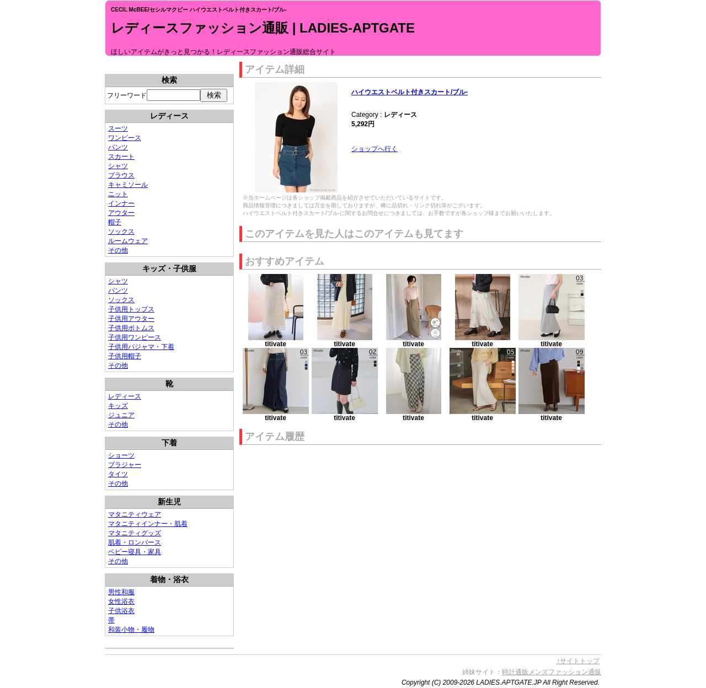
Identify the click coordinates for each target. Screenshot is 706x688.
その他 (118, 250)
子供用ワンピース (134, 337)
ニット (118, 194)
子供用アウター (131, 318)
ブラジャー (124, 465)
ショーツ (121, 455)
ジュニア (121, 415)
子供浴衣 (121, 611)
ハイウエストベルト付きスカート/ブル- (409, 92)
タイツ (118, 474)
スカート (121, 156)
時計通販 (515, 672)
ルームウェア (128, 241)
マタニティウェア (134, 514)
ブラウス (121, 175)
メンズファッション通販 (564, 672)
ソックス (121, 231)
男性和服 (121, 592)
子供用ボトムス (131, 328)
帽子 (114, 222)
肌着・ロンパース (134, 542)
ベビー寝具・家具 (134, 552)
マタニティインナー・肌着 (148, 524)
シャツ (118, 166)
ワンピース (124, 138)
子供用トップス (131, 309)
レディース (124, 396)
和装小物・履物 (131, 629)
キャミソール (128, 185)
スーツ (118, 128)
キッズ (118, 406)
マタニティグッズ (134, 533)
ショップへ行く (374, 149)
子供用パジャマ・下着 (141, 347)
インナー (121, 203)
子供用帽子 (124, 356)
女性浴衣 (121, 601)
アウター (121, 213)
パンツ (118, 147)
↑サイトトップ (578, 661)
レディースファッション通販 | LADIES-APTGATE (263, 27)
